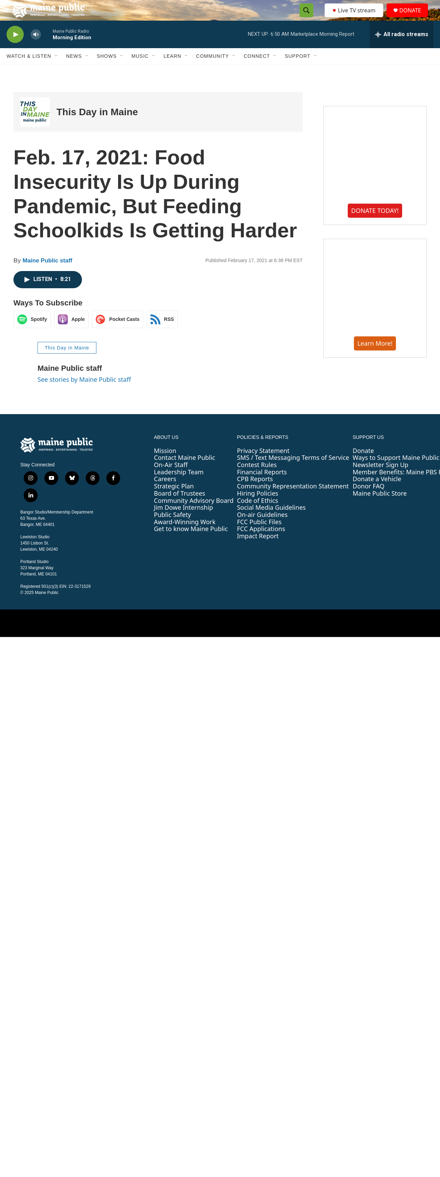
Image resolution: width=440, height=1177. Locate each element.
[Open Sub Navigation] (56, 71)
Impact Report (258, 551)
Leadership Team (178, 487)
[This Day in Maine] (35, 127)
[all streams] (401, 50)
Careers (165, 494)
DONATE (414, 18)
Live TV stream (354, 18)
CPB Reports (255, 494)
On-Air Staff (171, 480)
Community (212, 71)
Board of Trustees (179, 509)
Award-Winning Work (185, 537)
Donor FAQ (368, 501)
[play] (15, 50)
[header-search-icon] (304, 18)
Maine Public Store (380, 509)
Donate (363, 466)
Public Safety (172, 530)
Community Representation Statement (293, 501)
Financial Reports (262, 487)
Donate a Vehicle (377, 494)
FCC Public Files (259, 537)
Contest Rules (257, 480)
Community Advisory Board (193, 516)
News (74, 71)
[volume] (36, 50)
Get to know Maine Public (191, 544)
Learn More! (374, 359)
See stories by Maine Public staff (84, 395)
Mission (165, 466)
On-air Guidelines (262, 530)
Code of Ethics (257, 516)
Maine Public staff (47, 276)
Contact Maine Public (184, 473)
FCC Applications (261, 544)
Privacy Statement (263, 466)
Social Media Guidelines (271, 523)
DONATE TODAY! (375, 226)
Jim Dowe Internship (183, 523)
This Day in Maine (97, 127)
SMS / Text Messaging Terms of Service (293, 473)
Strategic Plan (174, 501)
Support (297, 71)
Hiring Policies (257, 509)
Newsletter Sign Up (380, 480)
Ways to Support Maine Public (396, 473)
